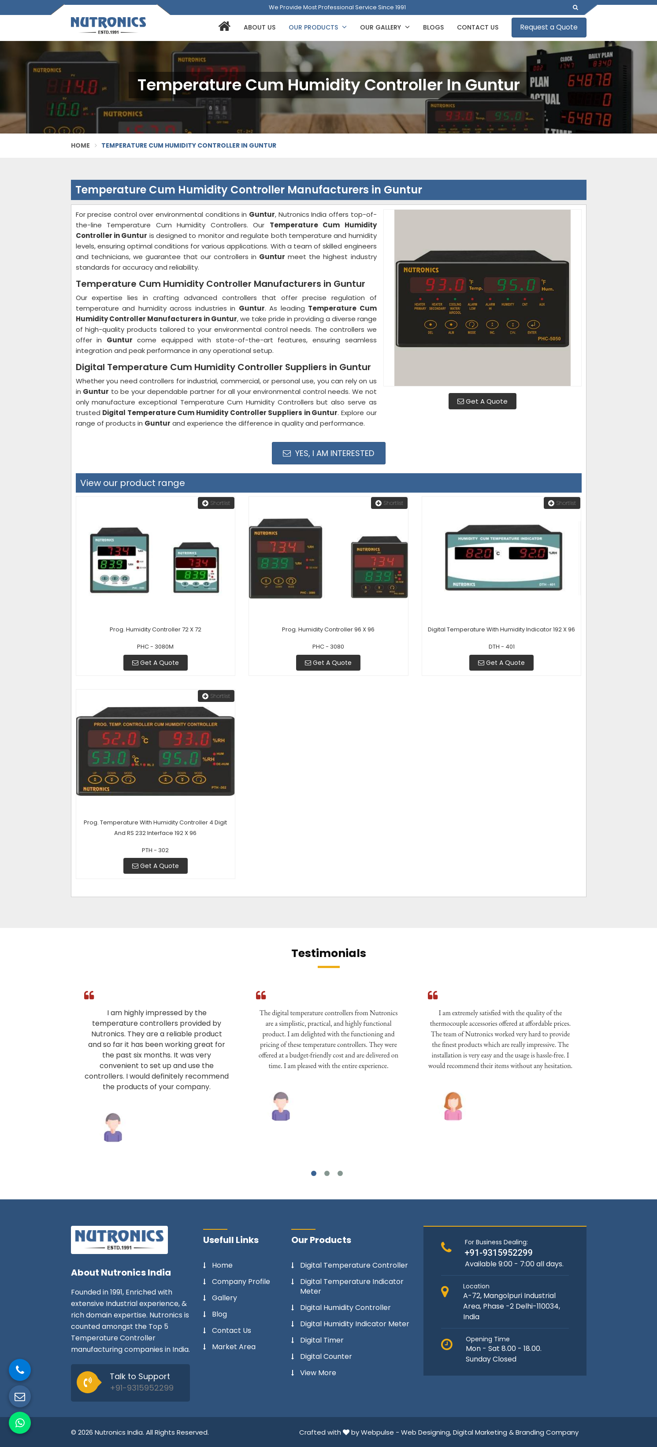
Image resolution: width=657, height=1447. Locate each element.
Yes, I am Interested (328, 453)
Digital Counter (326, 1357)
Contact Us (477, 27)
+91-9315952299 (142, 1387)
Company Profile (241, 1282)
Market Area (234, 1347)
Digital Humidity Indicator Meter (354, 1324)
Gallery (224, 1298)
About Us (259, 27)
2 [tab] (327, 1173)
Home (80, 145)
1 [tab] (313, 1173)
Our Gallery (385, 27)
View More (318, 1373)
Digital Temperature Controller (354, 1265)
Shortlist (216, 503)
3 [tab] (340, 1173)
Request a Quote (549, 27)
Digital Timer (322, 1340)
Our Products (318, 27)
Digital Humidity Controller (345, 1308)
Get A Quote (482, 401)
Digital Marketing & (483, 1432)
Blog (219, 1314)
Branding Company (547, 1432)
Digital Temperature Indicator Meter (352, 1286)
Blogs (433, 27)
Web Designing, (426, 1432)
